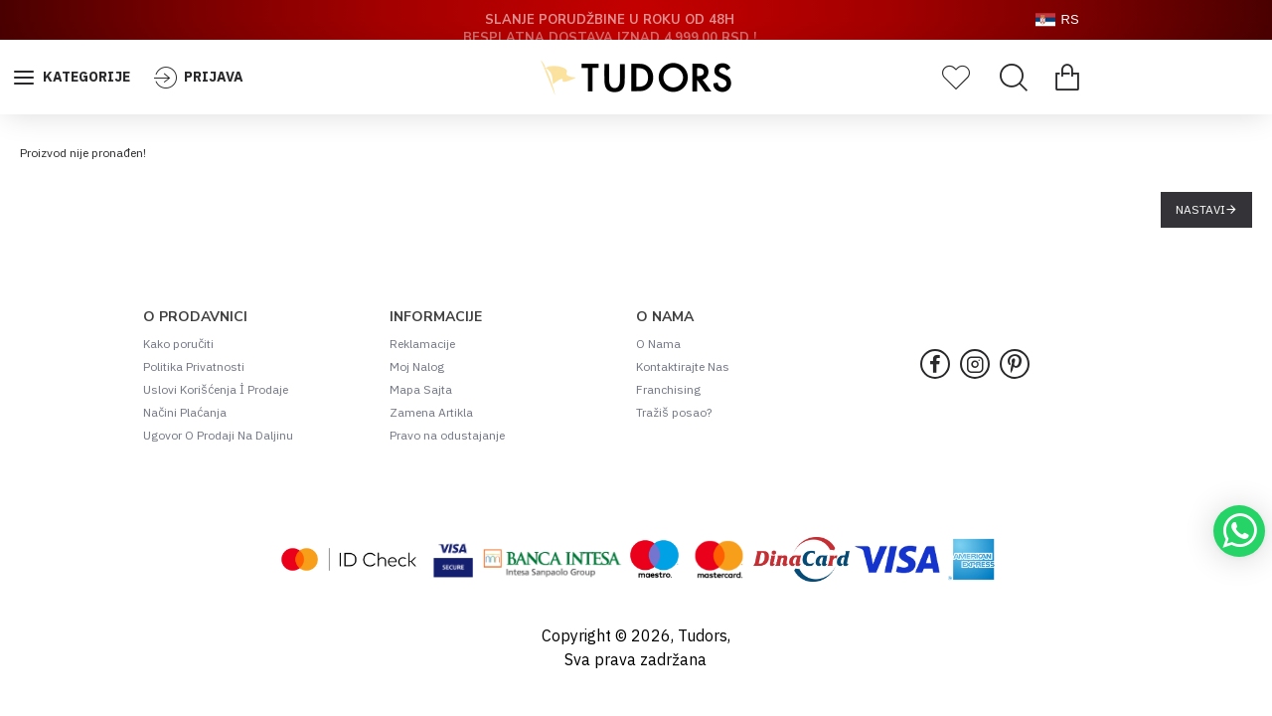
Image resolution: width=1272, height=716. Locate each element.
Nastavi (1200, 209)
